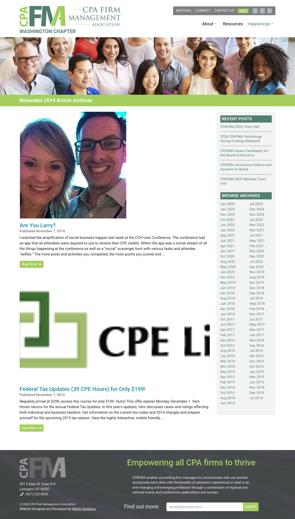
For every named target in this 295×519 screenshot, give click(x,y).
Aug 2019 (257, 277)
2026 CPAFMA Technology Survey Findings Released (241, 139)
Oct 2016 (227, 346)
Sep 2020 (257, 256)
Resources (233, 23)
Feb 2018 (257, 309)
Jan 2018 (227, 314)
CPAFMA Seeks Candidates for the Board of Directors (244, 153)
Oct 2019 (227, 277)
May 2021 (257, 241)
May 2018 (257, 303)
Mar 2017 (257, 330)
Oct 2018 (227, 293)
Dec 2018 (257, 288)
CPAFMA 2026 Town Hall (239, 127)
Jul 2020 (256, 262)
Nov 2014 (257, 387)
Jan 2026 (227, 204)
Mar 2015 (257, 377)
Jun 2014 (227, 403)
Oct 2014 (227, 393)
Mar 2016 (227, 361)
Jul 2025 (256, 204)
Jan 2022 (227, 230)
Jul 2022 (256, 220)
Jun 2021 (227, 241)
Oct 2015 (257, 366)
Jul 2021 (256, 235)
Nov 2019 (257, 272)
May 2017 (257, 324)
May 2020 (228, 267)
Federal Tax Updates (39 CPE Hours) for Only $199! (82, 389)
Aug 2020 (227, 262)
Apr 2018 (227, 309)
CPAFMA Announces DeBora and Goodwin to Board (245, 167)
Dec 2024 (257, 209)
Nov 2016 (257, 340)
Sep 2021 (227, 235)
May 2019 (228, 283)
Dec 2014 (227, 387)
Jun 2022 (227, 225)
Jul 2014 (256, 398)
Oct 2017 (227, 319)
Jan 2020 (227, 272)
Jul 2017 (256, 319)
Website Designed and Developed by (58, 509)
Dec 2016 (227, 340)
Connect (203, 11)
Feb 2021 (257, 246)
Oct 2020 (227, 256)
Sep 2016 (257, 346)
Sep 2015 (227, 372)
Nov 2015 (227, 366)
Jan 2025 (227, 209)
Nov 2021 (257, 230)
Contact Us (224, 11)
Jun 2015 (257, 372)
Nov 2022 (257, 214)
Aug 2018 (227, 298)
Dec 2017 (257, 314)
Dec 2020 (257, 251)
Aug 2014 (227, 398)
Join (243, 11)
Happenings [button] (259, 23)
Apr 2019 (257, 283)
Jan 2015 (257, 382)
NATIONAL (184, 11)
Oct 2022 (227, 220)
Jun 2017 (227, 324)
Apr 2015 (227, 377)
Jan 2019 (227, 288)
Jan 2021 (227, 251)
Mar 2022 (257, 225)
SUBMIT (251, 507)
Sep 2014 (257, 393)
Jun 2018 (227, 303)
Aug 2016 (227, 351)
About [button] (207, 23)
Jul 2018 (256, 298)
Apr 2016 (257, 356)
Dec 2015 (257, 361)
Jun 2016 (227, 356)
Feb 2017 (227, 335)
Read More (31, 264)
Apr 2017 (227, 330)
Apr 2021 (227, 246)
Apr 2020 (257, 267)
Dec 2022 (227, 214)
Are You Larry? (38, 225)
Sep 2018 (257, 293)
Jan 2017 (257, 335)
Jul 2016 (256, 351)
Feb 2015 (227, 382)
